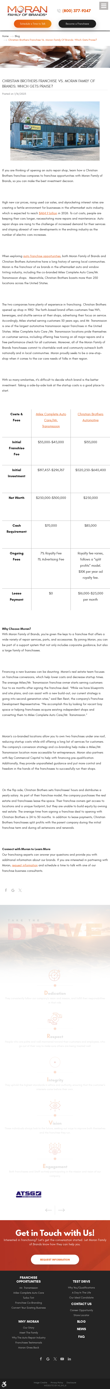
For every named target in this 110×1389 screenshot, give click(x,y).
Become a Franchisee (77, 23)
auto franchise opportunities (42, 256)
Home (5, 36)
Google (47, 1359)
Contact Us (81, 1304)
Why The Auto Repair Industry (28, 1337)
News (81, 1329)
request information (25, 865)
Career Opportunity (81, 1310)
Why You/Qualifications (81, 1287)
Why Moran (28, 1322)
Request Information (55, 1259)
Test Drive (81, 1281)
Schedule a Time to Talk (32, 23)
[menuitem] (28, 1294)
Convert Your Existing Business (28, 1307)
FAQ (81, 1337)
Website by (55, 1385)
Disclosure (71, 1382)
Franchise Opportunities (28, 1280)
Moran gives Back (28, 1347)
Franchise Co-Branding (28, 1302)
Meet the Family (28, 1332)
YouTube (62, 1359)
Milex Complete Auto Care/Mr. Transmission (51, 420)
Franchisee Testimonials (28, 1342)
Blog (17, 36)
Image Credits (40, 1382)
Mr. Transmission (28, 1287)
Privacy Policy (57, 1382)
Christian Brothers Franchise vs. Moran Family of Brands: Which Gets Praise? (52, 39)
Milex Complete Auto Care (28, 1292)
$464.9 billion (48, 213)
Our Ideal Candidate (81, 1297)
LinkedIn (69, 1359)
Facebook (5, 890)
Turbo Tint (28, 1297)
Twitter (20, 890)
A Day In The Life (81, 1292)
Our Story (28, 1327)
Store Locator (81, 1315)
